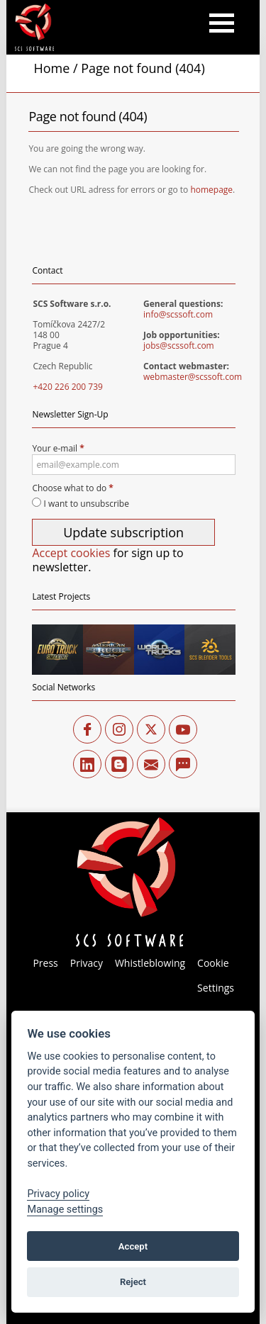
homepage (211, 190)
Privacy (86, 963)
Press (45, 963)
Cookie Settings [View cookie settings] (215, 975)
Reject (133, 1282)
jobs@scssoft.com (178, 346)
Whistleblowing (150, 963)
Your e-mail (133, 458)
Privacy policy (58, 1194)
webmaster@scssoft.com (192, 377)
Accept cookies (71, 553)
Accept (133, 1246)
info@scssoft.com (178, 314)
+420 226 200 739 (68, 387)
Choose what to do (72, 488)
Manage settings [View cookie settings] (65, 1210)
